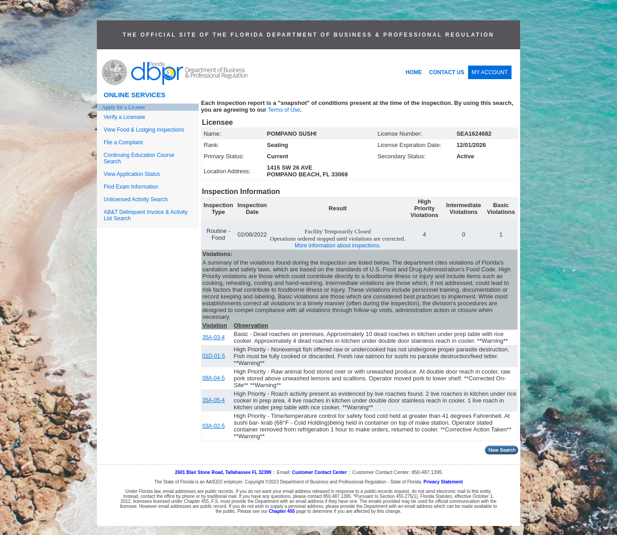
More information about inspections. (338, 245)
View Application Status (132, 174)
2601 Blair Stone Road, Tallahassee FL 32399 (223, 472)
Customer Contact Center (319, 472)
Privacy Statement (443, 481)
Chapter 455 (282, 511)
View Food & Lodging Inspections (144, 130)
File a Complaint (123, 142)
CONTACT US (446, 72)
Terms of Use (284, 110)
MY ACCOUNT (490, 72)
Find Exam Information (131, 187)
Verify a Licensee (124, 117)
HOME (414, 72)
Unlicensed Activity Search (135, 199)
